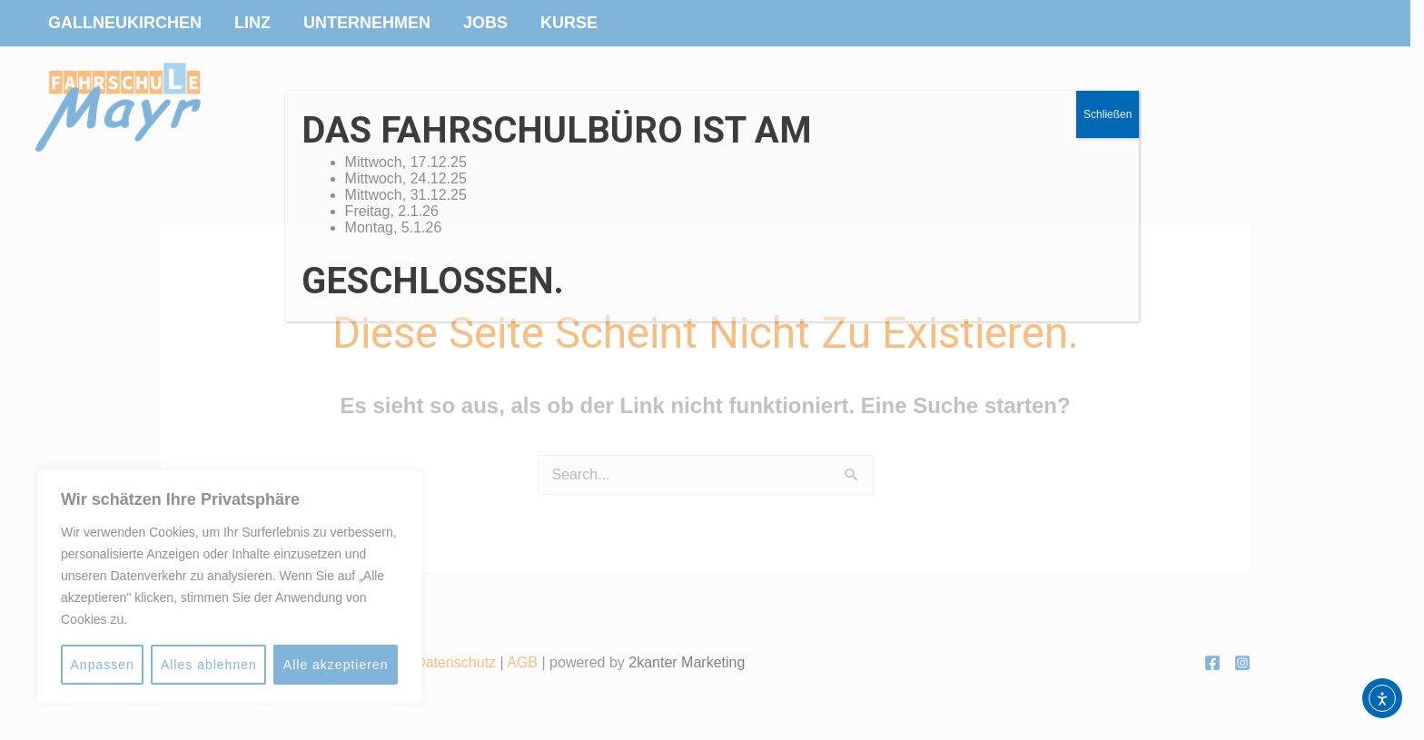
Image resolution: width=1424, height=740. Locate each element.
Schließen (1107, 114)
